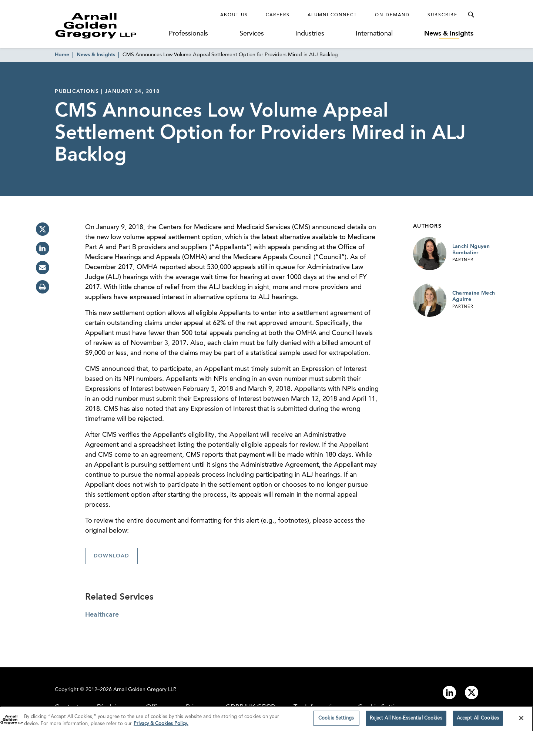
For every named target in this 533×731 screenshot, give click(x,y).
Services (251, 33)
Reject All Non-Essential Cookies (406, 722)
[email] (42, 267)
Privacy (196, 707)
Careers (278, 15)
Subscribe (442, 15)
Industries (309, 33)
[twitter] (42, 229)
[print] (42, 287)
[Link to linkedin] (449, 692)
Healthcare (102, 614)
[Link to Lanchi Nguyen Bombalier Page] (429, 253)
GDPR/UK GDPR (250, 707)
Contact (66, 707)
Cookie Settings (381, 707)
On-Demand (392, 15)
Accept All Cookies (478, 722)
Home (62, 54)
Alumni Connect (332, 15)
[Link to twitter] (471, 692)
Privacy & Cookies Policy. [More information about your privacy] (161, 727)
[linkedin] (42, 248)
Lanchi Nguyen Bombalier (471, 250)
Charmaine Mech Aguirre (473, 296)
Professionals (188, 33)
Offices (156, 707)
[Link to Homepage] (109, 25)
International (374, 33)
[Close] (521, 722)
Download (111, 556)
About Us (234, 15)
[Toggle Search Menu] (470, 14)
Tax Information (316, 707)
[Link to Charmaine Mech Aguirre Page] (429, 300)
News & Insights (448, 33)
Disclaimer (112, 707)
